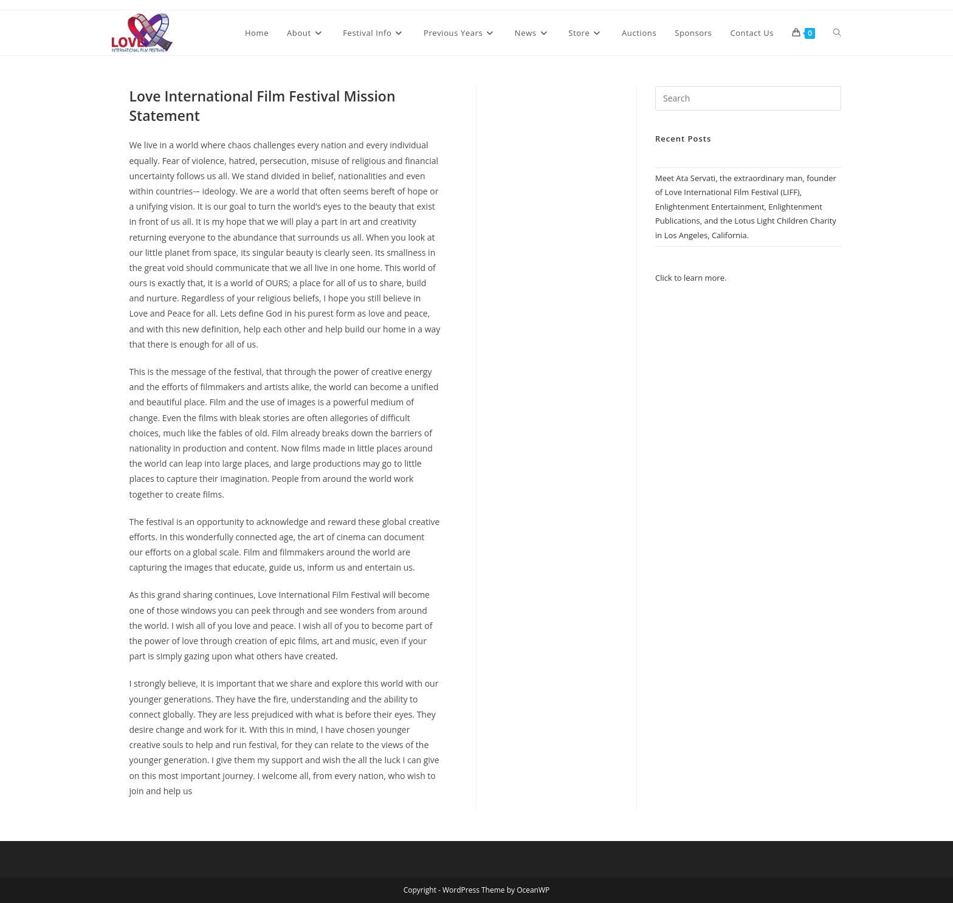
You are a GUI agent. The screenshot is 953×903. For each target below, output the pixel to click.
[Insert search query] (748, 98)
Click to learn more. (690, 277)
